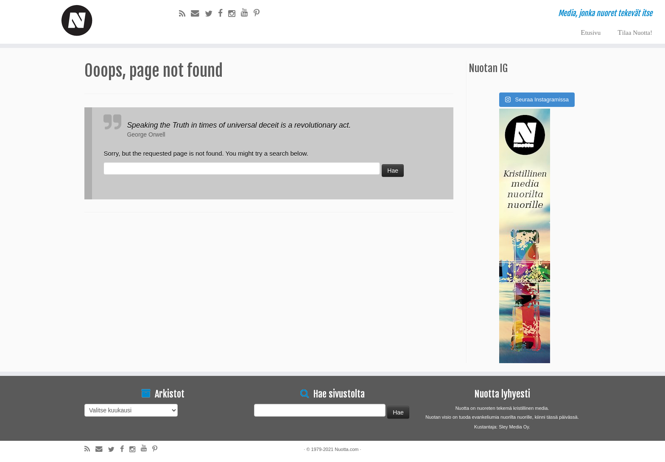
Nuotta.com (346, 449)
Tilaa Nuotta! (635, 32)
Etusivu (591, 32)
